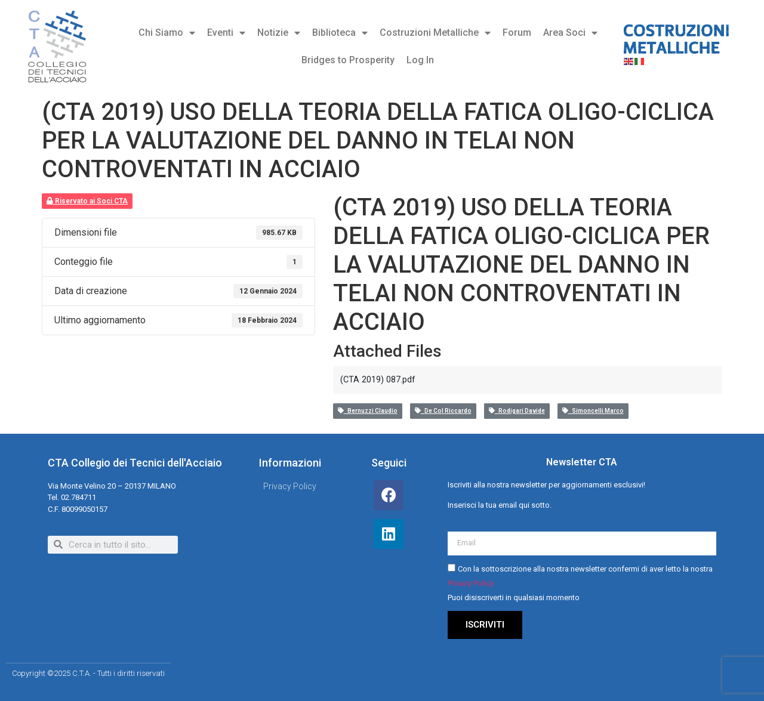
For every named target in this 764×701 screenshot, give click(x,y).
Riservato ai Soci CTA (87, 201)
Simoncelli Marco (593, 410)
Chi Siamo (166, 33)
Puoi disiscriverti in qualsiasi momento (514, 597)
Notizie (278, 33)
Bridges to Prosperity (348, 60)
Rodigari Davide (517, 410)
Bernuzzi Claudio (368, 410)
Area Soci (570, 33)
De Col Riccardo (443, 410)
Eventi (226, 33)
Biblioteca (340, 33)
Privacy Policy (471, 583)
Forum (517, 32)
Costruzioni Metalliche (435, 33)
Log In (420, 60)
